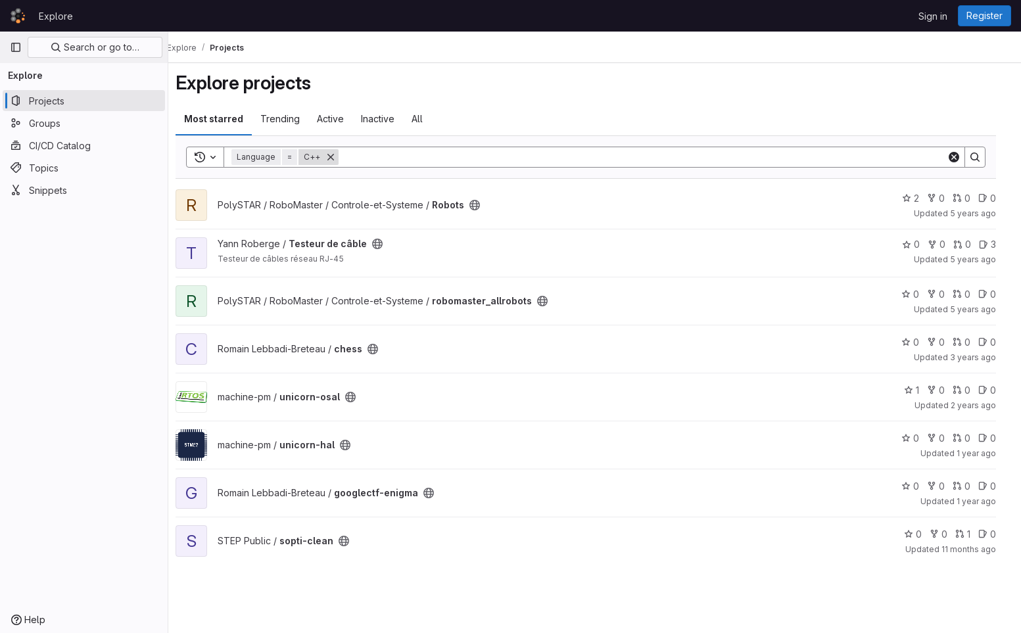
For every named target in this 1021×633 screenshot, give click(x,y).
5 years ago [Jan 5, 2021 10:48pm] (982, 259)
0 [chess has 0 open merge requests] (970, 342)
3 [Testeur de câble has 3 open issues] (996, 244)
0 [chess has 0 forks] (944, 342)
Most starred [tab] (222, 118)
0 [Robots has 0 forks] (944, 198)
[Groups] (84, 122)
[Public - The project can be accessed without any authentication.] (484, 205)
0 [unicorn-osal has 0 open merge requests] (970, 390)
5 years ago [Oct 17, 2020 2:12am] (982, 213)
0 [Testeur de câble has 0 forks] (945, 244)
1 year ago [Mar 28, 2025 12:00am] (985, 501)
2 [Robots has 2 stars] (919, 198)
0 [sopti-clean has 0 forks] (947, 534)
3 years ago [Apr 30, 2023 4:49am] (982, 357)
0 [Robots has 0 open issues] (996, 198)
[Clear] (963, 157)
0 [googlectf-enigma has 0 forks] (944, 486)
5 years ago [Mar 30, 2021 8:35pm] (982, 309)
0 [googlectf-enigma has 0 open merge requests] (970, 486)
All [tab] (426, 118)
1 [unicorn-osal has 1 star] (920, 390)
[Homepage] (17, 15)
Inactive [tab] (387, 118)
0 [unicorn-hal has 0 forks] (944, 438)
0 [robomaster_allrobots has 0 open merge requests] (970, 294)
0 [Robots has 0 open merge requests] (970, 198)
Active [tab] (339, 118)
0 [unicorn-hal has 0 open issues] (996, 438)
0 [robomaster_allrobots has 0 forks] (944, 294)
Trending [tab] (289, 118)
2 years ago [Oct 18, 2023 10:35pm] (982, 405)
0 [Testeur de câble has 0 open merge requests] (971, 244)
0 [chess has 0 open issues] (996, 342)
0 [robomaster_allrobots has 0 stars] (919, 294)
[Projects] (84, 100)
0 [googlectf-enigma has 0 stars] (919, 486)
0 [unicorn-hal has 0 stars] (919, 438)
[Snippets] (84, 189)
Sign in (932, 16)
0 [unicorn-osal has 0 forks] (944, 390)
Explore (56, 16)
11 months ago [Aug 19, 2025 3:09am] (977, 549)
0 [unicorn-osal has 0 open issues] (996, 390)
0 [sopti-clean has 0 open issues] (996, 534)
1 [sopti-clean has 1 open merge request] (971, 534)
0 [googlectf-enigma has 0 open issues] (996, 486)
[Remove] (340, 157)
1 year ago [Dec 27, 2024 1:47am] (985, 453)
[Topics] (84, 167)
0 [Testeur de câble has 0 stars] (919, 244)
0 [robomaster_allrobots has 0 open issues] (996, 294)
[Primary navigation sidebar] (15, 47)
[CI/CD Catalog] (84, 145)
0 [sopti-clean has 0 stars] (921, 534)
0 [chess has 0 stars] (919, 342)
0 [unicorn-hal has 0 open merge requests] (970, 438)
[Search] (651, 157)
